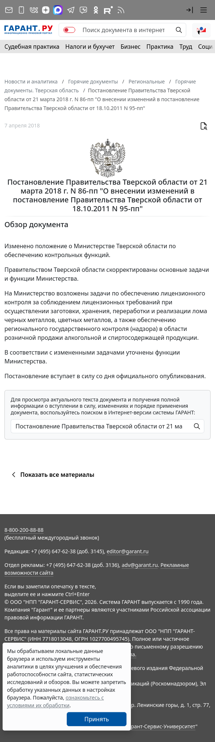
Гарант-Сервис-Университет (160, 726)
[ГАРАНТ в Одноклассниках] (95, 10)
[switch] (69, 30)
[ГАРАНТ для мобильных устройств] (21, 10)
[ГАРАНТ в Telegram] (70, 10)
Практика (159, 46)
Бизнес (131, 46)
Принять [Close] (96, 719)
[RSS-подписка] (121, 10)
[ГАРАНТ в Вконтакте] (34, 10)
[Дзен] (45, 10)
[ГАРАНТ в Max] (58, 10)
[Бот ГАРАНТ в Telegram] (83, 10)
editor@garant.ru (128, 551)
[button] (190, 10)
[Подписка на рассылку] (8, 10)
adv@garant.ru (140, 564)
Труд (185, 46)
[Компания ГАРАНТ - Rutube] (108, 10)
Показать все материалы (51, 474)
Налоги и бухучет (90, 46)
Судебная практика (31, 46)
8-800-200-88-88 (24, 529)
